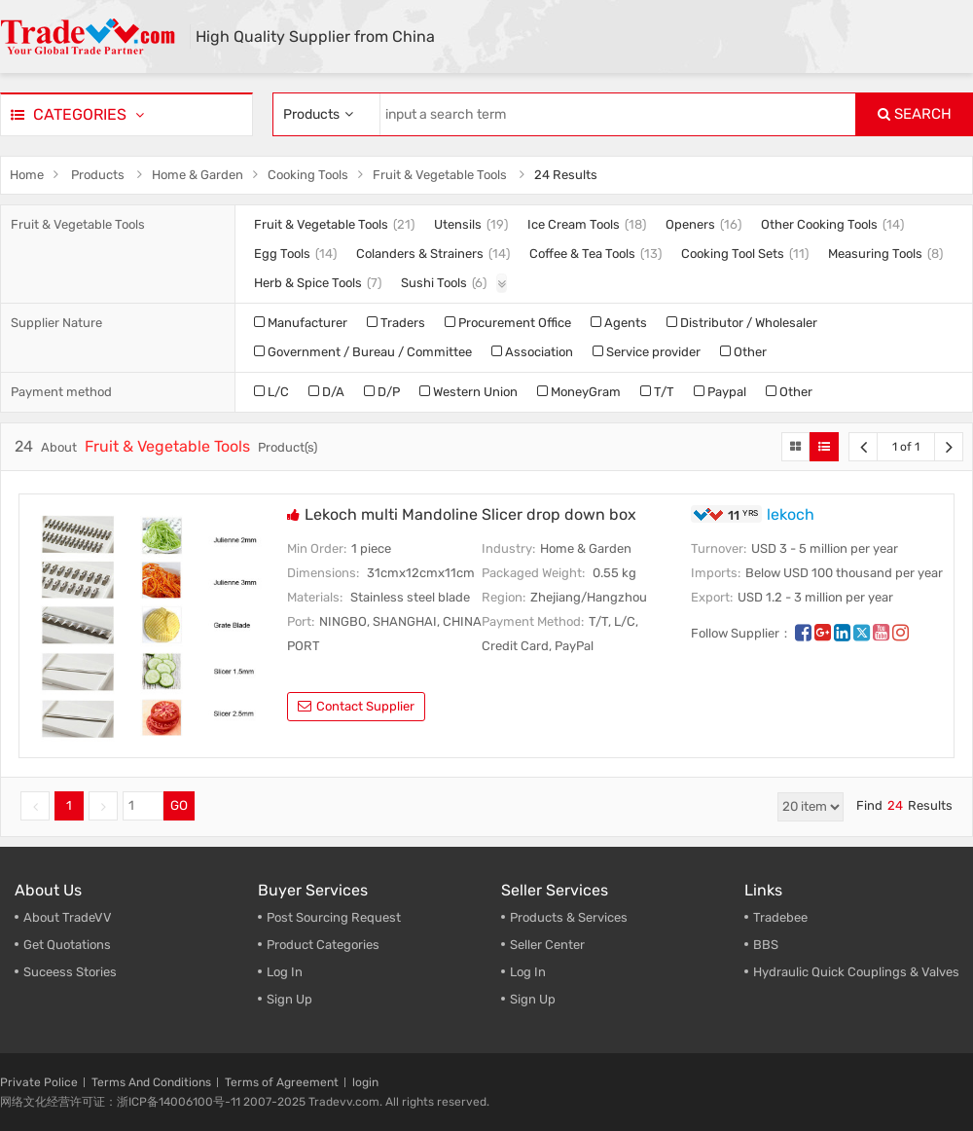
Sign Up (289, 999)
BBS (765, 944)
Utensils (458, 224)
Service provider (647, 352)
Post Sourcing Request (334, 917)
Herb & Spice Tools (308, 282)
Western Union (468, 391)
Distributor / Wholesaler (742, 322)
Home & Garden (197, 174)
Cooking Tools (308, 174)
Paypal (720, 391)
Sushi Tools (434, 282)
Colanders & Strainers (420, 253)
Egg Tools (282, 253)
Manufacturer (300, 322)
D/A (326, 391)
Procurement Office (508, 322)
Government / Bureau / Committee (363, 352)
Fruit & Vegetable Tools (440, 174)
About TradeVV (67, 917)
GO (179, 805)
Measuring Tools (875, 253)
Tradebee (780, 917)
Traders (396, 322)
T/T (657, 391)
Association (532, 352)
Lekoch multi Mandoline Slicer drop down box (470, 514)
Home (27, 174)
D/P (382, 391)
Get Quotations (67, 944)
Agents (619, 322)
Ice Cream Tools (573, 224)
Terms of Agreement (282, 1082)
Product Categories (323, 944)
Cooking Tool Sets (732, 253)
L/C (271, 391)
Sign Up (533, 999)
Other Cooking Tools (819, 224)
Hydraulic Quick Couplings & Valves (856, 972)
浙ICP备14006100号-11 (178, 1102)
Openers (690, 224)
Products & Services (569, 917)
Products (98, 174)
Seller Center (547, 944)
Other (743, 352)
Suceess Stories (70, 972)
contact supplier (356, 706)
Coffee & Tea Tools (582, 253)
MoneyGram (579, 391)
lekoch (790, 514)
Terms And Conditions (151, 1082)
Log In (285, 972)
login (365, 1082)
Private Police (39, 1082)
